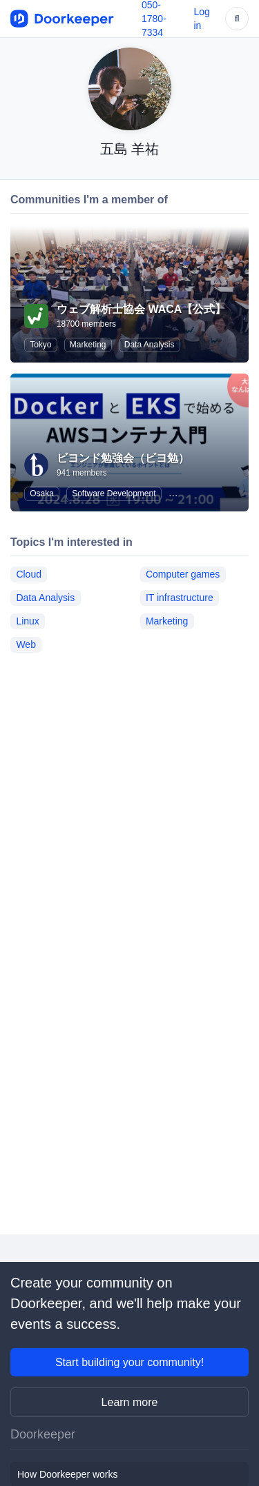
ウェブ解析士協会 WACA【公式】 (141, 309)
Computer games (183, 574)
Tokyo (40, 344)
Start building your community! (129, 1362)
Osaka (42, 493)
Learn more (130, 1402)
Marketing (88, 344)
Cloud (28, 574)
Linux (27, 621)
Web (26, 644)
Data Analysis (149, 344)
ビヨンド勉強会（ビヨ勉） (123, 458)
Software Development (113, 493)
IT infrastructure (179, 597)
